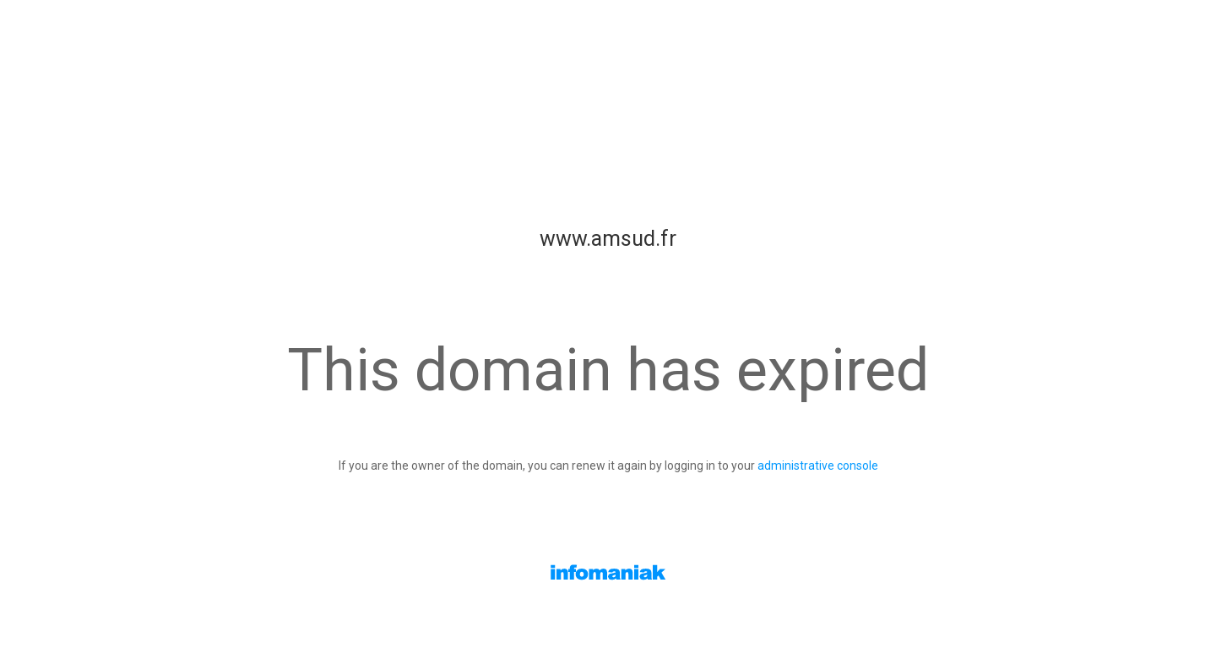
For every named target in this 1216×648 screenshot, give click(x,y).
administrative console (817, 465)
